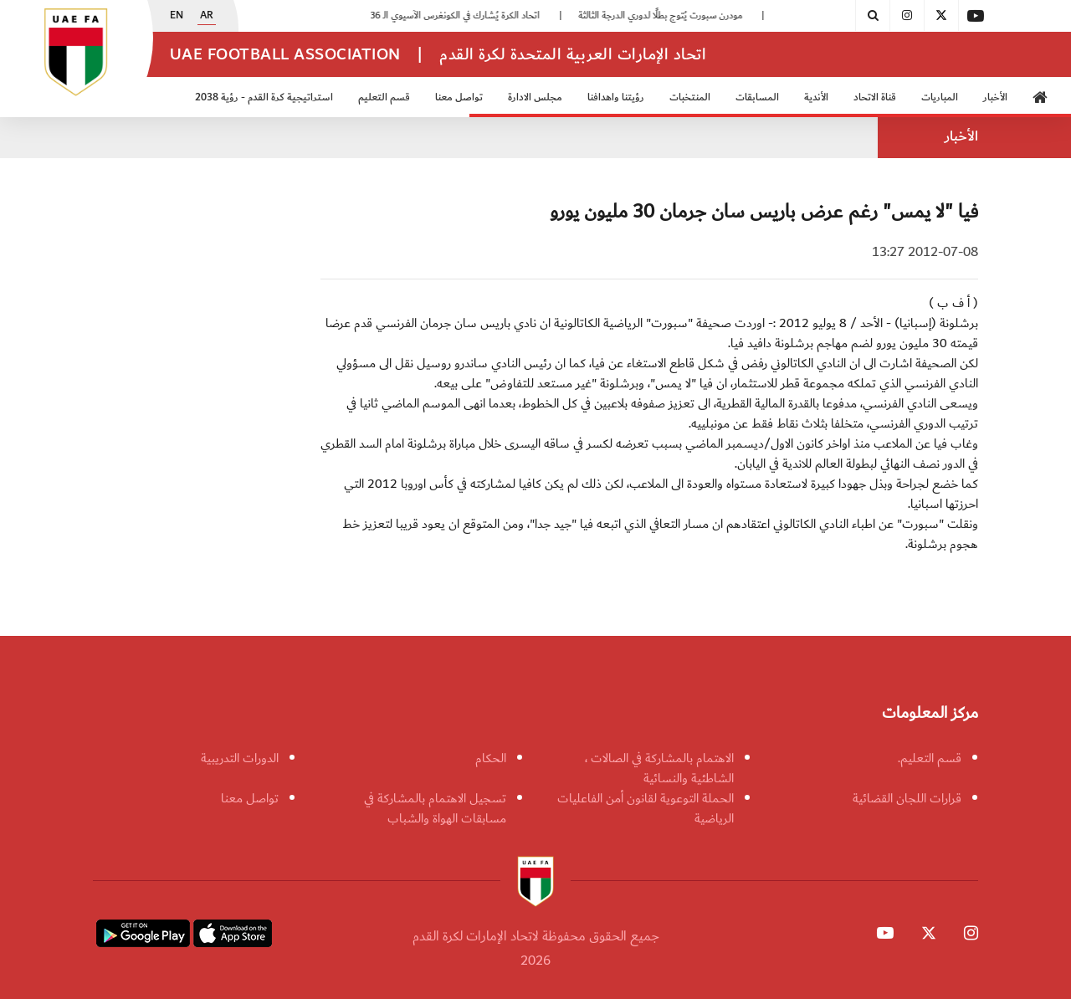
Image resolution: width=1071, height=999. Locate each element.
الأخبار (995, 97)
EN (176, 16)
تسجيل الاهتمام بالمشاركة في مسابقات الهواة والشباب (435, 808)
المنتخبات (689, 97)
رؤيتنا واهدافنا (615, 97)
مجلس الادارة (535, 97)
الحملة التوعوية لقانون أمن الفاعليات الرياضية (645, 808)
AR (206, 16)
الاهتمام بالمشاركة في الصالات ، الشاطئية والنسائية (659, 768)
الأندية (816, 97)
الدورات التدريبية (240, 758)
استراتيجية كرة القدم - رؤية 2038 (264, 97)
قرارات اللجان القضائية (907, 798)
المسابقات (757, 97)
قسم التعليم (384, 97)
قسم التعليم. (929, 758)
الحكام (490, 758)
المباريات (939, 97)
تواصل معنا (459, 97)
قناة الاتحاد (874, 97)
